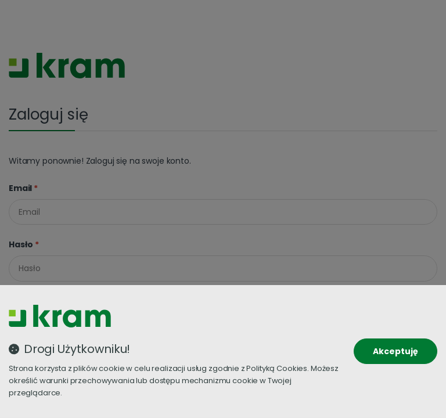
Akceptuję (395, 351)
